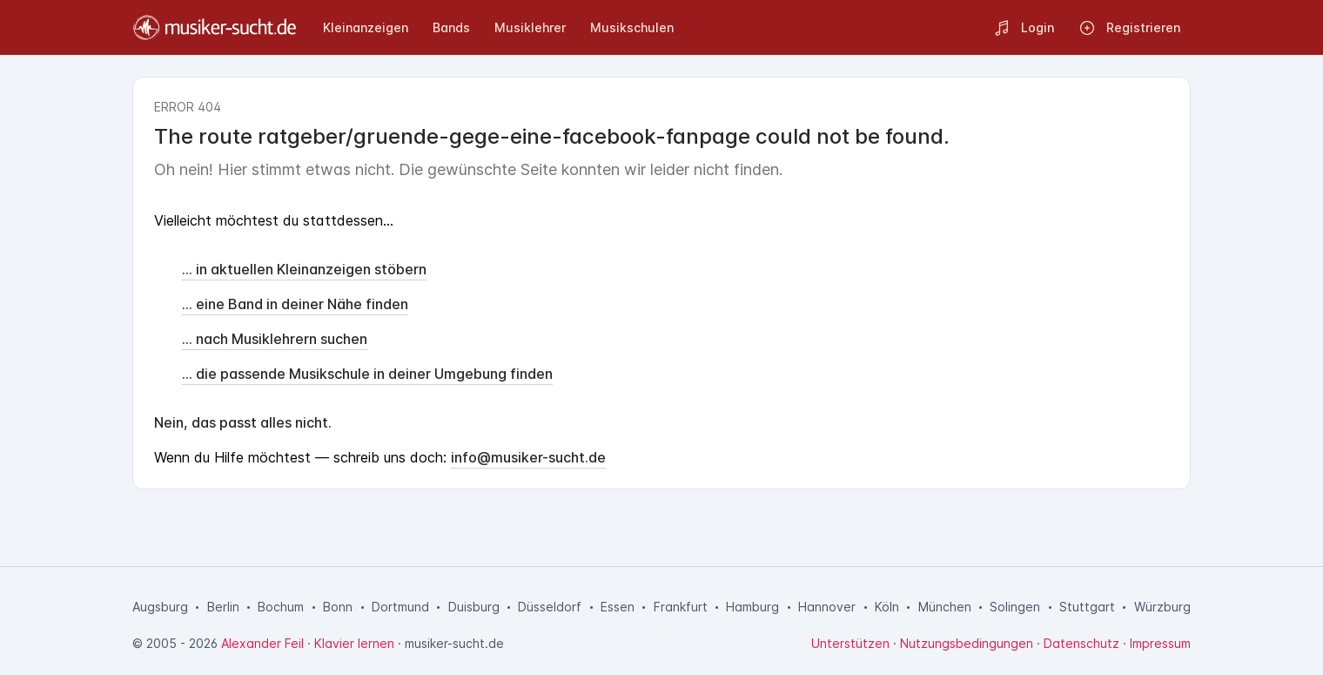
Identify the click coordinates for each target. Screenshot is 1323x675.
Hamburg (752, 606)
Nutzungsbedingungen (966, 643)
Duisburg (474, 606)
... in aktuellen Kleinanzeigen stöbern (304, 269)
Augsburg (160, 606)
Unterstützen (850, 643)
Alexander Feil (262, 643)
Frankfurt (681, 606)
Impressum (1160, 643)
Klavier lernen (354, 643)
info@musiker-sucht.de (528, 457)
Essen (618, 606)
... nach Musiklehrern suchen (274, 339)
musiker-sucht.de (454, 643)
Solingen (1015, 606)
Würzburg (1162, 606)
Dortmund (400, 606)
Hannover (827, 606)
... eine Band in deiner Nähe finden (295, 304)
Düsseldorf (549, 606)
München (944, 606)
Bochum (281, 606)
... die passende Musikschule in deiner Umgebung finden (367, 373)
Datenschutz (1081, 643)
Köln (887, 606)
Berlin (223, 606)
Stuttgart (1087, 606)
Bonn (338, 606)
